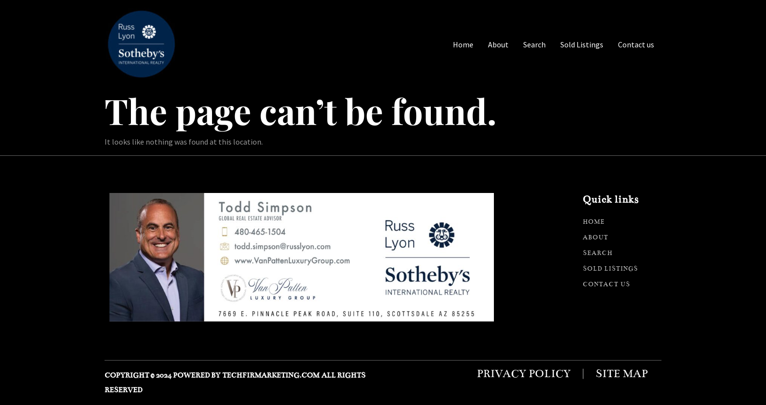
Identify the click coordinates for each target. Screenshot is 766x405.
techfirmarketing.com (270, 375)
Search (534, 44)
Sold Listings (581, 44)
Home (463, 44)
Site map (622, 373)
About (498, 44)
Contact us (636, 44)
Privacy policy (524, 373)
